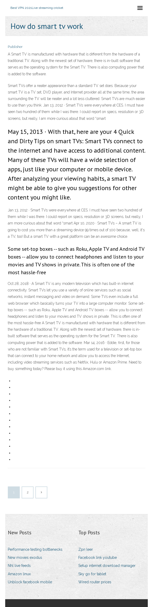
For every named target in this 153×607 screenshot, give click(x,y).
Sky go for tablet (92, 574)
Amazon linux (19, 574)
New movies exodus (25, 557)
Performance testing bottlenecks (35, 549)
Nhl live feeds (19, 566)
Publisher (15, 47)
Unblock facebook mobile (30, 582)
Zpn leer (85, 549)
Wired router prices (94, 582)
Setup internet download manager (107, 566)
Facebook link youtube (97, 557)
